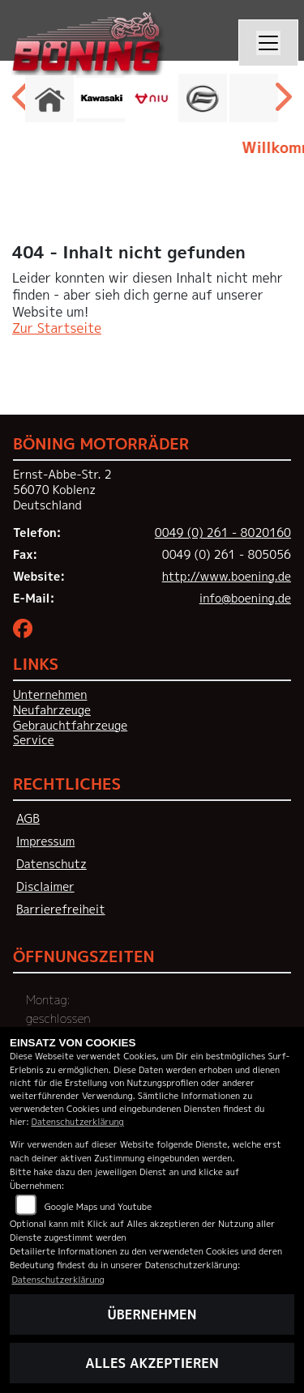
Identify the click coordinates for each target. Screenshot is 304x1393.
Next (282, 102)
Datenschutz (51, 864)
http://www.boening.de (226, 577)
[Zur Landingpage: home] (49, 98)
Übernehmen (152, 1314)
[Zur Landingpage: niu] (151, 98)
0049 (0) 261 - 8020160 (223, 533)
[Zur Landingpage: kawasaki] (100, 98)
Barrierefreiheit (60, 909)
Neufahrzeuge (52, 710)
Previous (22, 102)
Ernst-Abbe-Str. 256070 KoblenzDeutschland (62, 489)
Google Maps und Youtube (98, 1206)
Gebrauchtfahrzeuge (70, 726)
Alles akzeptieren (151, 1363)
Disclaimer (45, 887)
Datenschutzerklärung (78, 1121)
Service (33, 740)
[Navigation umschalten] (268, 42)
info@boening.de (245, 598)
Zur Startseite (56, 328)
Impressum (45, 841)
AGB (28, 819)
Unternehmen (50, 695)
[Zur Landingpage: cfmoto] (202, 98)
